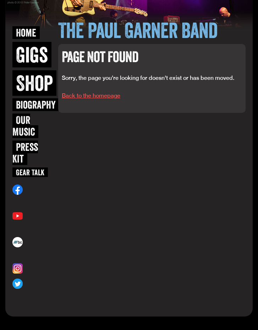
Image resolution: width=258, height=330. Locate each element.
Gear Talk (30, 172)
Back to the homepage (91, 95)
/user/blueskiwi (28, 227)
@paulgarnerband (30, 295)
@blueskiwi (35, 268)
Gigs (32, 54)
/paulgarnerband (30, 201)
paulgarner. (26, 253)
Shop (34, 83)
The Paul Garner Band (137, 30)
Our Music (23, 126)
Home (26, 32)
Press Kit (25, 153)
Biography (36, 104)
